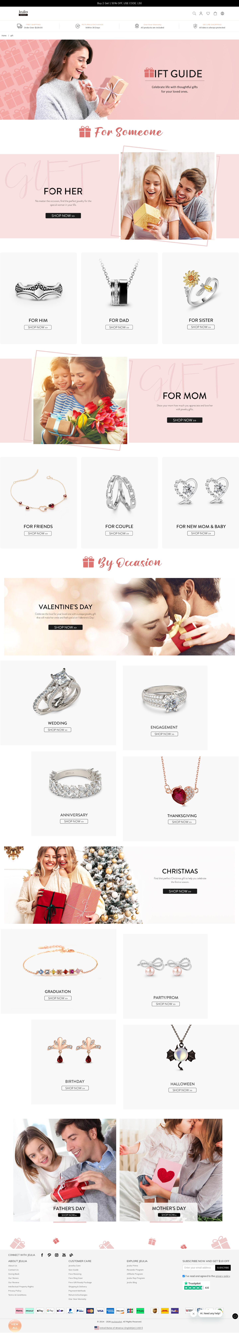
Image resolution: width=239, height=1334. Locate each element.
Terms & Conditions (17, 1295)
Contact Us (13, 1270)
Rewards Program (135, 1270)
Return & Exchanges (78, 1295)
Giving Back (13, 1274)
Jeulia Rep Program (136, 1278)
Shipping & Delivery (78, 1286)
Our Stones (13, 1278)
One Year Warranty (77, 1299)
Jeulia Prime (132, 1265)
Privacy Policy (14, 1290)
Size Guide (74, 1270)
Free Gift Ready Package (80, 1282)
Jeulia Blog (132, 1282)
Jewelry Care (74, 1265)
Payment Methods (77, 1290)
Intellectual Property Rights (21, 1286)
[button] (119, 1328)
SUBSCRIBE (223, 1267)
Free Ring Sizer (76, 1278)
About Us (12, 1265)
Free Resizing (75, 1274)
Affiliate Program (135, 1274)
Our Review (13, 1282)
